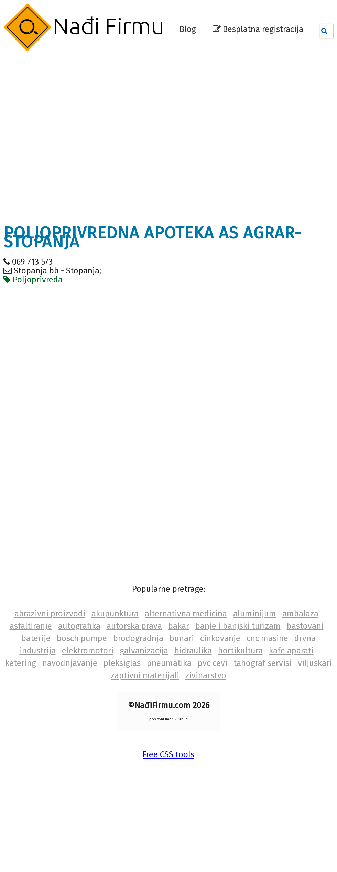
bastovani (305, 626)
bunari (182, 638)
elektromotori (87, 651)
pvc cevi (212, 663)
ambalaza (300, 613)
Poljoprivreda (33, 279)
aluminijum (254, 613)
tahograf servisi (262, 663)
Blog (188, 29)
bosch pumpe (82, 638)
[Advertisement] (76, 138)
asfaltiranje (31, 626)
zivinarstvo (205, 675)
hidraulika (193, 651)
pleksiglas (122, 663)
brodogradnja (138, 638)
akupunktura (115, 613)
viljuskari (315, 663)
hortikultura (240, 651)
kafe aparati (291, 651)
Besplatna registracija (258, 29)
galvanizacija (144, 651)
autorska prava (134, 626)
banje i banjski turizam (238, 626)
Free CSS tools (168, 754)
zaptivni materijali (145, 675)
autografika (79, 626)
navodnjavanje (69, 663)
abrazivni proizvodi (49, 613)
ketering (20, 663)
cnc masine (267, 638)
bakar (178, 626)
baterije (36, 638)
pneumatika (169, 663)
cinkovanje (220, 638)
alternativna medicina (186, 613)
